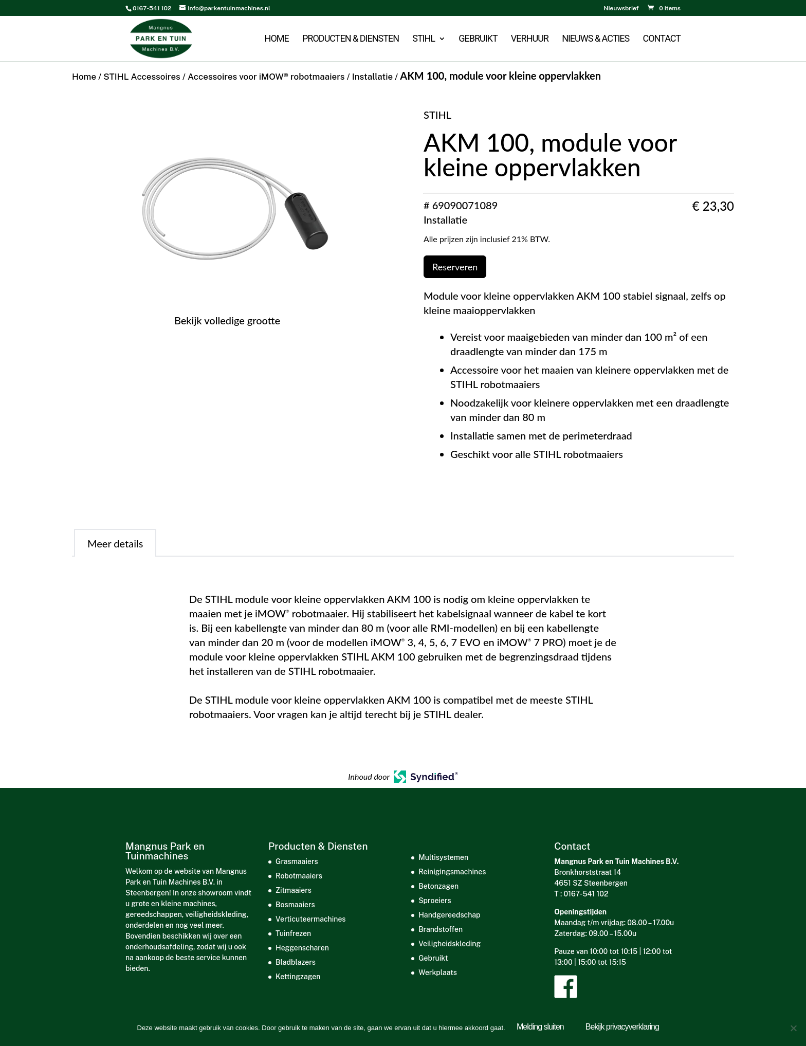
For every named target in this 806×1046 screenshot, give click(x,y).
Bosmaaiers (295, 905)
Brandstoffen (440, 929)
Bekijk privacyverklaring (624, 1028)
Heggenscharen (302, 948)
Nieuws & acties (595, 39)
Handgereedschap (449, 915)
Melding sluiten (542, 1028)
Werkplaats (437, 972)
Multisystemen (443, 857)
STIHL (423, 39)
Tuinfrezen (293, 933)
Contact (662, 39)
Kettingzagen (298, 976)
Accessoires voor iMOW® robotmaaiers (266, 76)
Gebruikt (478, 39)
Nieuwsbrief (620, 8)
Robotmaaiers (299, 876)
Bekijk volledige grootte (227, 320)
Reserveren (455, 266)
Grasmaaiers (297, 861)
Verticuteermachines (310, 919)
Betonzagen (438, 886)
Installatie (372, 76)
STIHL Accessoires (141, 76)
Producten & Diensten (350, 39)
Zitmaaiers (294, 890)
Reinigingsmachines (452, 872)
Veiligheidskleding (449, 944)
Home (276, 39)
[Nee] (793, 1029)
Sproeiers (434, 900)
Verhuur (529, 39)
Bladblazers (296, 962)
